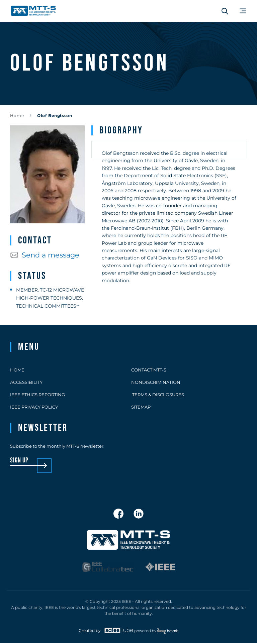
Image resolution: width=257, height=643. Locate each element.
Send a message (44, 255)
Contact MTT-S (148, 369)
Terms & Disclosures (157, 394)
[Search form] (225, 11)
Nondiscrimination (155, 382)
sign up (19, 460)
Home (17, 115)
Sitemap (141, 407)
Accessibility (26, 382)
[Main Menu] (243, 11)
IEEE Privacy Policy (34, 407)
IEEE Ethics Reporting (37, 394)
